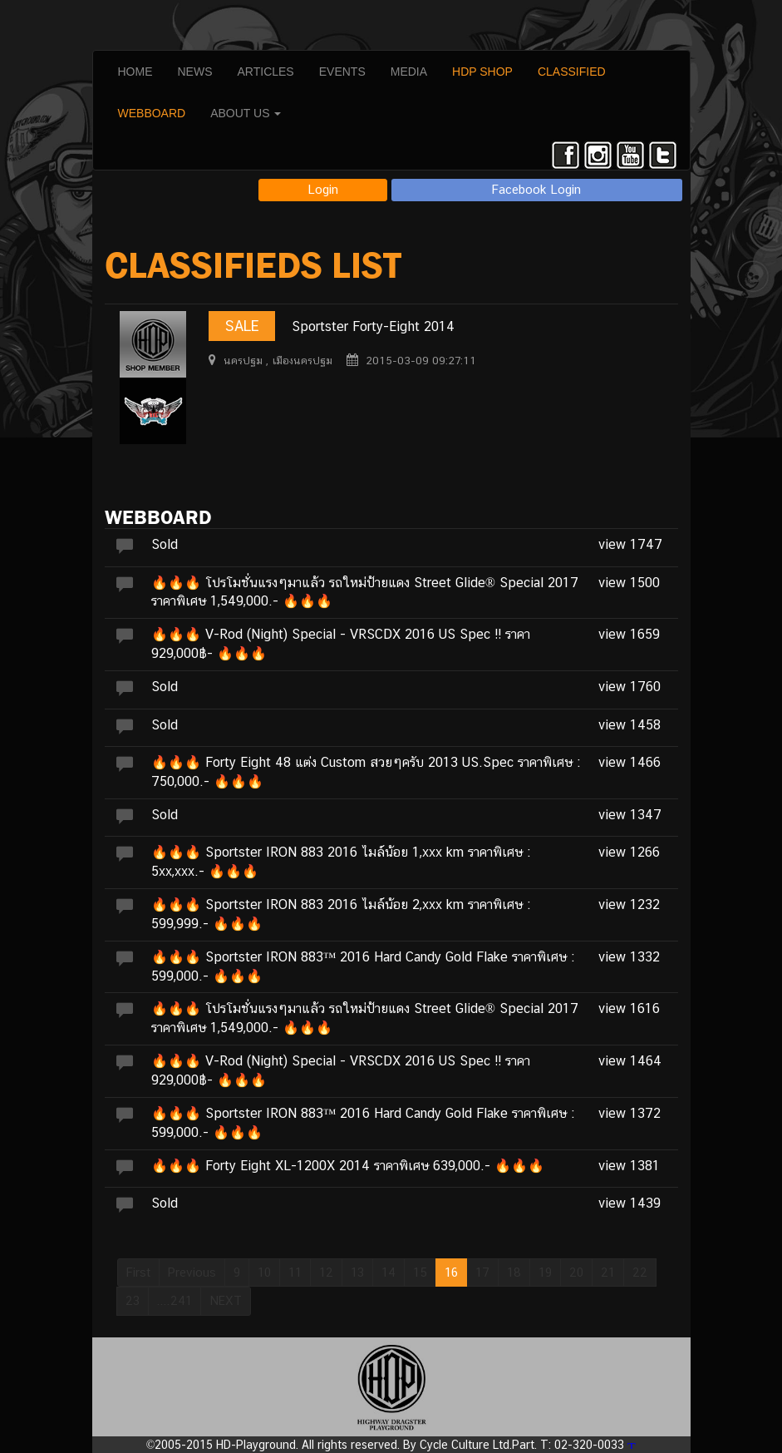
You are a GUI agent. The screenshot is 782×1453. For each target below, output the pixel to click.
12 (326, 1272)
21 (608, 1272)
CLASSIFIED (572, 71)
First (138, 1272)
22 (639, 1272)
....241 (174, 1300)
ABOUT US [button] (245, 113)
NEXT (225, 1300)
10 (264, 1272)
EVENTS (342, 71)
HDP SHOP (482, 71)
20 (576, 1272)
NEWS (195, 71)
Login (322, 189)
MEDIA (409, 71)
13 (357, 1272)
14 (388, 1272)
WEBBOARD (152, 113)
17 (482, 1272)
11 (295, 1272)
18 (514, 1272)
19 (545, 1272)
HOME (135, 71)
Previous (192, 1272)
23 (132, 1300)
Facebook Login (536, 189)
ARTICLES (266, 71)
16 (451, 1272)
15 (420, 1272)
